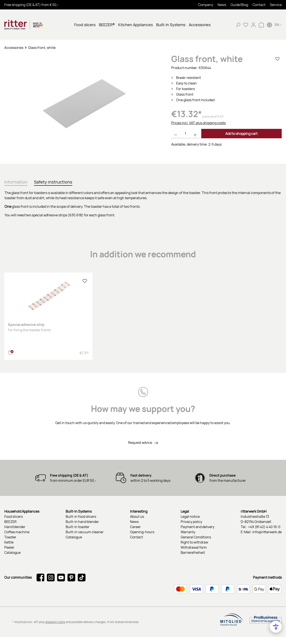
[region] (83, 104)
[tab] (15, 181)
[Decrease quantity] (175, 133)
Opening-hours (142, 532)
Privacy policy (191, 521)
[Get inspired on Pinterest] (71, 577)
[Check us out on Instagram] (51, 577)
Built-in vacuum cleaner (85, 532)
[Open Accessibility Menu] (276, 627)
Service (276, 4)
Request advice (140, 442)
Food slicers (13, 516)
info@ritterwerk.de (267, 532)
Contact (259, 4)
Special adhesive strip (26, 324)
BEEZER (10, 521)
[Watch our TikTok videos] (81, 577)
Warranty (188, 532)
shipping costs (55, 622)
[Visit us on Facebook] (40, 577)
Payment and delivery (197, 526)
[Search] (238, 24)
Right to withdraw (194, 542)
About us (137, 516)
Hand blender (14, 526)
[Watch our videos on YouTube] (61, 577)
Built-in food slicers (81, 516)
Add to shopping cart (241, 133)
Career (135, 526)
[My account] (253, 24)
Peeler (9, 547)
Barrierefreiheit (193, 552)
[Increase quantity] (195, 133)
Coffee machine (16, 532)
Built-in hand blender (82, 521)
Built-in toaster (77, 526)
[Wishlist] (245, 24)
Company (205, 4)
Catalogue (12, 552)
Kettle (9, 542)
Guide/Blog (239, 4)
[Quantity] (185, 133)
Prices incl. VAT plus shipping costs (198, 122)
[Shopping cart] (261, 24)
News (222, 4)
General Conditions (196, 537)
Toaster (10, 537)
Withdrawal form (194, 547)
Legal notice (190, 516)
